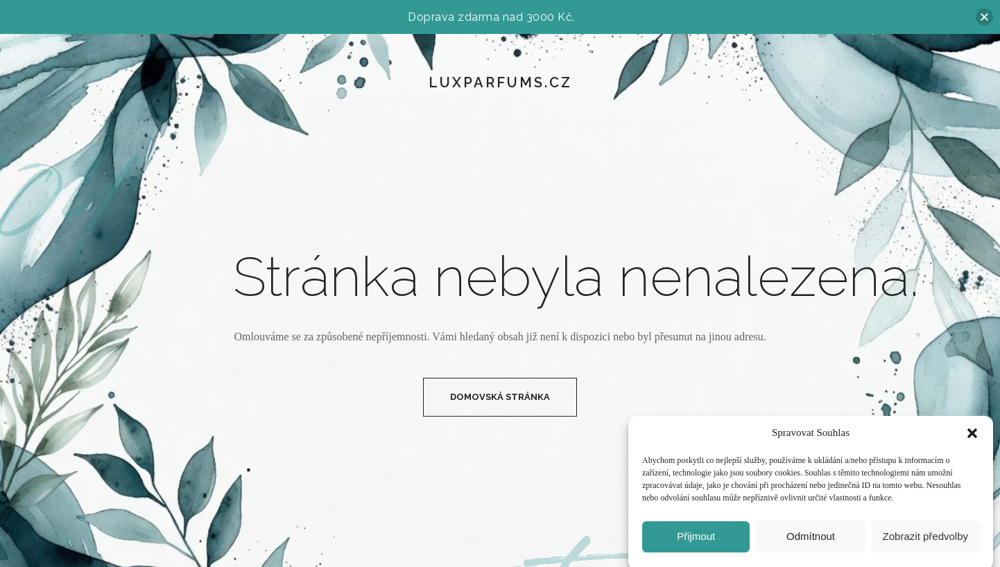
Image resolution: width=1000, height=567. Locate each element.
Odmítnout (810, 540)
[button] (972, 437)
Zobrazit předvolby (925, 540)
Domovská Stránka (500, 397)
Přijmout (696, 540)
